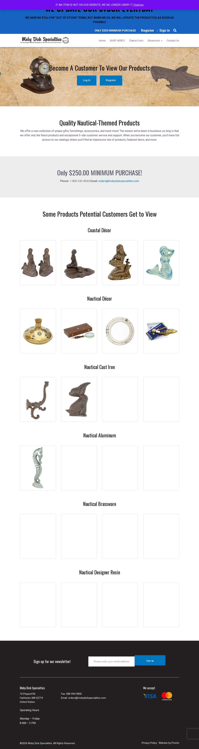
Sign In (164, 30)
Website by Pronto (169, 740)
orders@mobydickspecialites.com (118, 181)
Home (102, 40)
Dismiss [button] (139, 4)
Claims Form (136, 40)
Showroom (155, 40)
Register (147, 30)
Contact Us (173, 40)
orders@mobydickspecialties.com (87, 695)
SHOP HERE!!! (117, 40)
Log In (86, 79)
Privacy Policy (149, 740)
